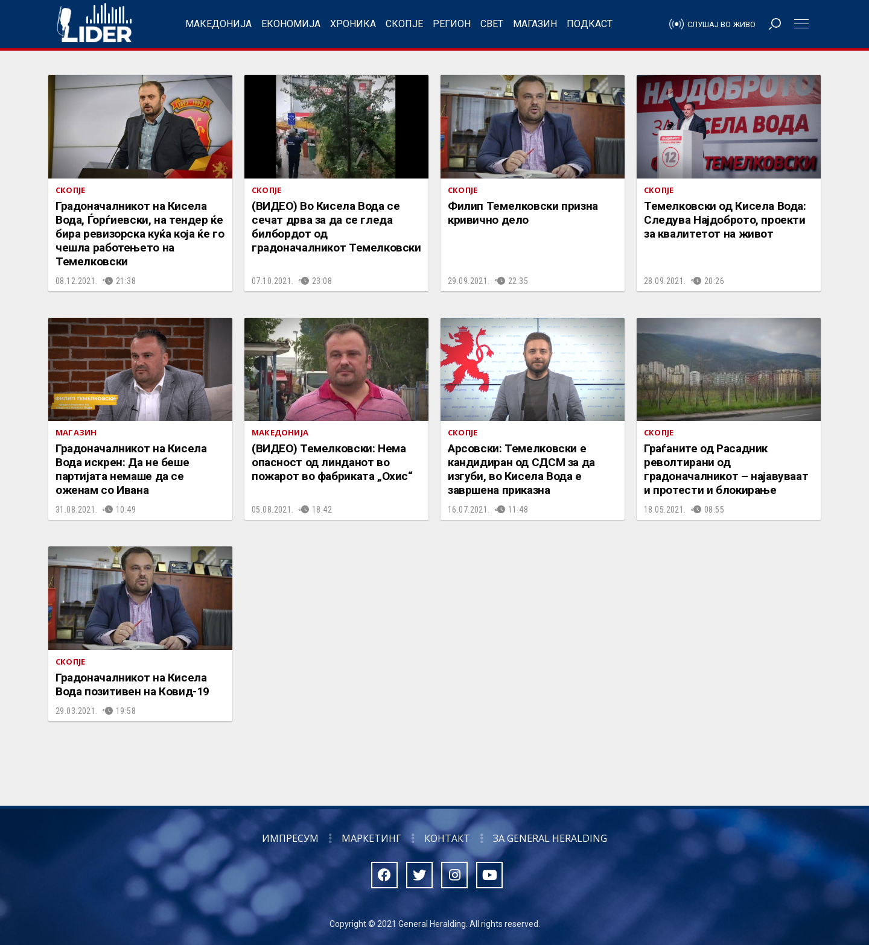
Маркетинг (371, 838)
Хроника (353, 24)
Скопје (404, 24)
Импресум (290, 838)
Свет (491, 24)
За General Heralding (550, 838)
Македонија (218, 24)
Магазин (535, 24)
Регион (452, 24)
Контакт (447, 838)
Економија (290, 24)
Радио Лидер (94, 24)
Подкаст (590, 24)
